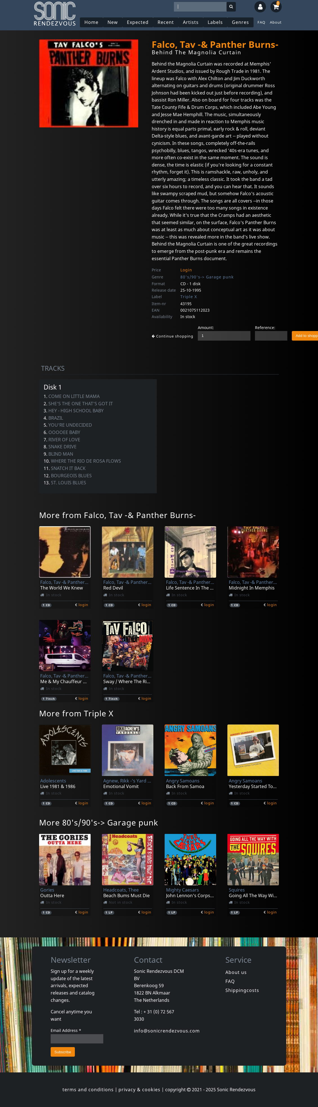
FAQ (261, 22)
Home (91, 22)
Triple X (188, 296)
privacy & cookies (139, 1089)
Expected (138, 22)
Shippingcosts (242, 990)
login (83, 604)
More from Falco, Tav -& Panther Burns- (117, 515)
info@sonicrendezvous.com (167, 1031)
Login (186, 270)
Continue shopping (172, 336)
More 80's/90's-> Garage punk (98, 822)
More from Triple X (76, 713)
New (113, 22)
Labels (215, 22)
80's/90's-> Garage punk (207, 277)
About (276, 22)
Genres (240, 22)
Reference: (265, 327)
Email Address (66, 1030)
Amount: (206, 327)
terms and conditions (88, 1089)
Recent (166, 22)
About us (236, 972)
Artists (191, 22)
